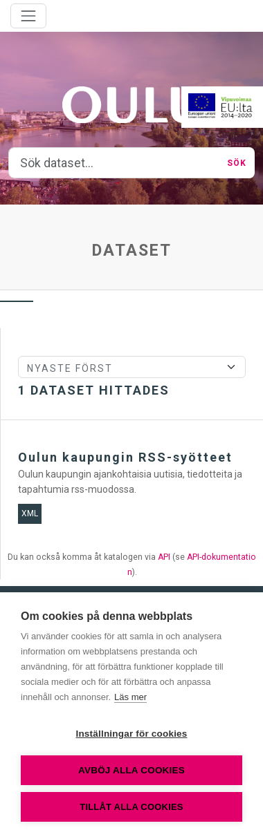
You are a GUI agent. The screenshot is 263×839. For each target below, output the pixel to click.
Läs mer (130, 697)
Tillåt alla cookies (131, 807)
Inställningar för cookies (131, 733)
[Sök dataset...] (113, 163)
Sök (236, 163)
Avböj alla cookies (131, 770)
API (164, 557)
